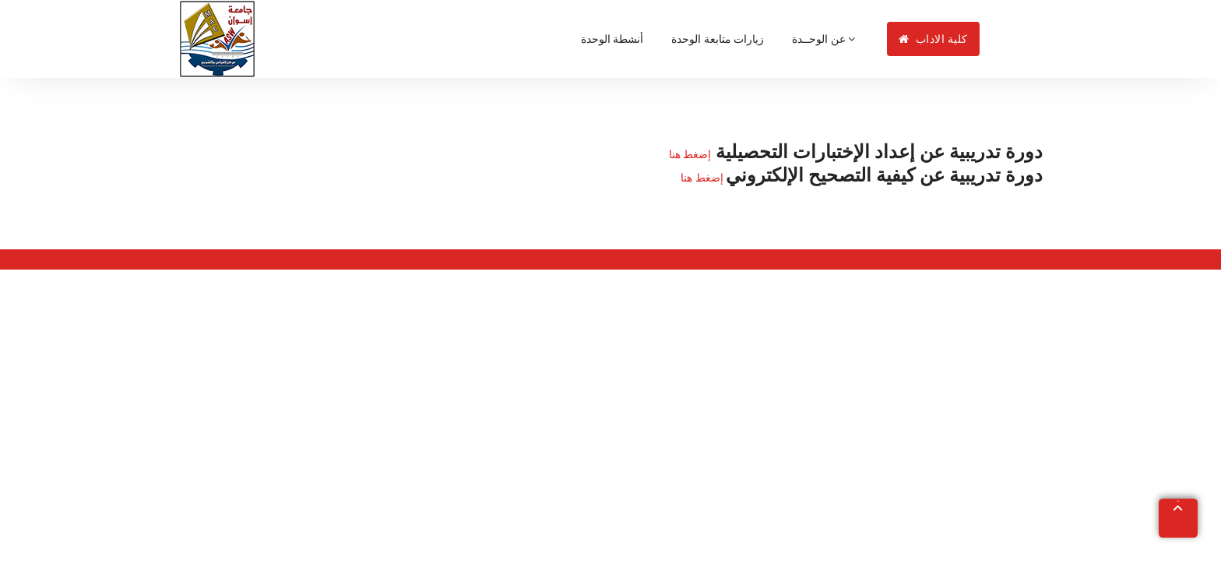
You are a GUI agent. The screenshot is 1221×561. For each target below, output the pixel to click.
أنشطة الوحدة (612, 39)
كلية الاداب (933, 39)
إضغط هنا (690, 154)
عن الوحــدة (823, 39)
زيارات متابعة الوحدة (717, 39)
